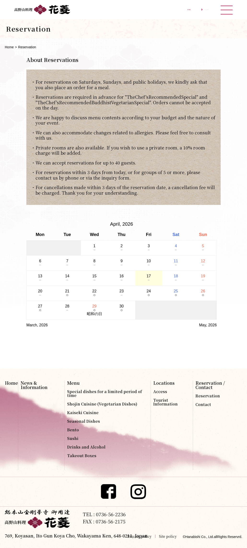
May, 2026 (208, 325)
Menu (73, 383)
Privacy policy (139, 536)
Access (160, 392)
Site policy (168, 536)
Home (9, 47)
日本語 (166, 9)
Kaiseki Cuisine (83, 413)
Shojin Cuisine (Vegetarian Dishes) (102, 404)
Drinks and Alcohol (86, 447)
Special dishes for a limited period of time (104, 393)
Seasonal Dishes (83, 421)
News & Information (34, 385)
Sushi (72, 438)
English (198, 9)
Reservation (207, 396)
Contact (203, 404)
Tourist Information (165, 402)
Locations (164, 383)
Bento (73, 430)
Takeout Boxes (81, 456)
